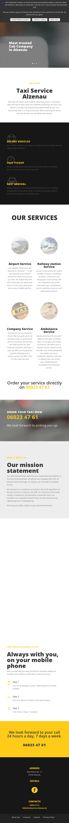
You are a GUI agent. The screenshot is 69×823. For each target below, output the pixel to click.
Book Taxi (16, 817)
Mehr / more (54, 20)
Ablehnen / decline (40, 20)
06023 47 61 (22, 417)
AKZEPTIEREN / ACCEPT (20, 20)
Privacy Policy (49, 817)
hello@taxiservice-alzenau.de (34, 808)
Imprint (37, 817)
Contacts (27, 817)
